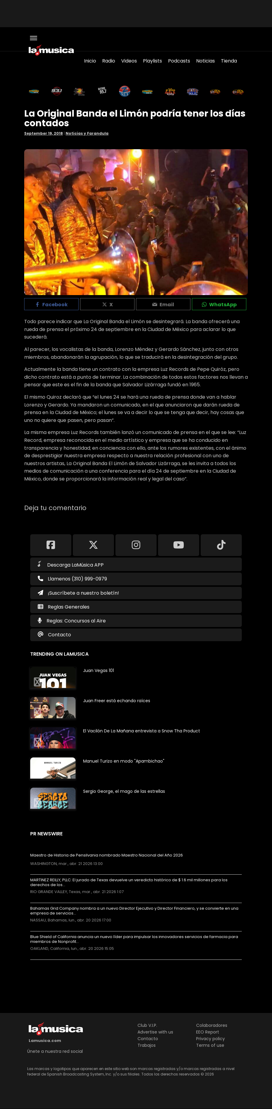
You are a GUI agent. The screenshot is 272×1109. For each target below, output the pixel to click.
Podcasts (179, 60)
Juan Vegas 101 (98, 670)
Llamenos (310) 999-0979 (72, 578)
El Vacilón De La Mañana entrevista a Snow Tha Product (141, 731)
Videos (129, 60)
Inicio (90, 60)
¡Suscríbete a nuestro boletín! (78, 593)
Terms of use (210, 1045)
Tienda (229, 60)
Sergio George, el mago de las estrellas (124, 791)
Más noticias (50, 963)
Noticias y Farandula (87, 133)
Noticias (205, 60)
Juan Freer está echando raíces (116, 701)
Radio (108, 60)
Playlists (152, 60)
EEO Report (207, 1032)
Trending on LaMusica (59, 654)
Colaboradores (211, 1025)
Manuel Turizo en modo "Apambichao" (123, 761)
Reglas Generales (68, 606)
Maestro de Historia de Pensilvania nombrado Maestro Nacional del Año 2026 (106, 855)
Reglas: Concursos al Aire (76, 620)
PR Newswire (46, 833)
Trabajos (147, 1045)
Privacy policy (210, 1039)
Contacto (59, 634)
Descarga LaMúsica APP (71, 564)
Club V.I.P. (147, 1025)
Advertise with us (155, 1032)
